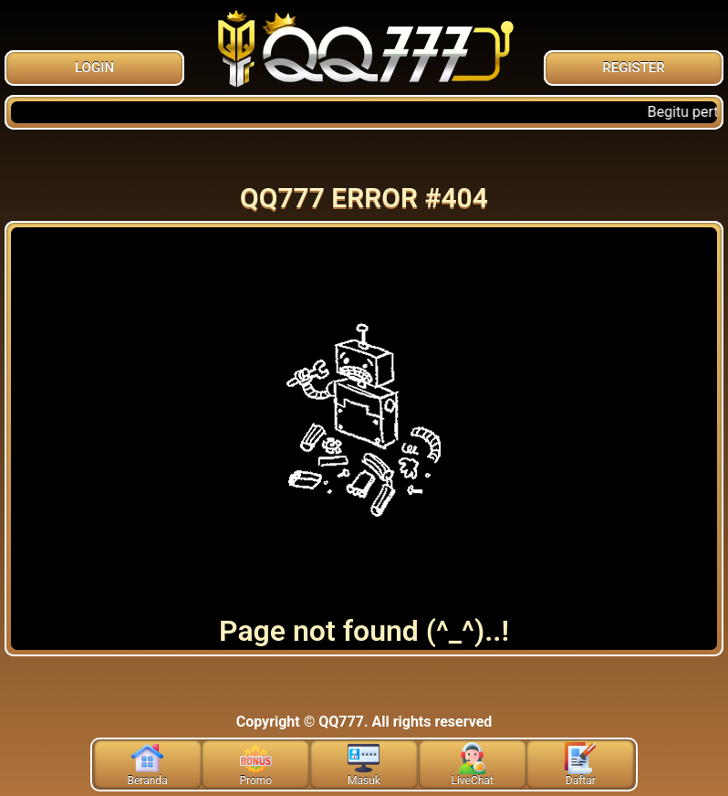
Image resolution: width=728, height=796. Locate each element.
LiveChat (472, 764)
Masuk (364, 764)
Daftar (581, 764)
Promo (255, 764)
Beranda (148, 764)
